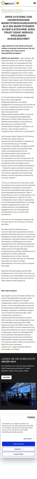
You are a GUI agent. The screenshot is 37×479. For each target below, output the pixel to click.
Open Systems (25, 58)
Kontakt (6, 377)
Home (2, 9)
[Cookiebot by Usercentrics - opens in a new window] (27, 417)
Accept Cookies (18, 454)
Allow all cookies (18, 444)
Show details (28, 438)
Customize (18, 449)
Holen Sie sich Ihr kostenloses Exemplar (16, 219)
